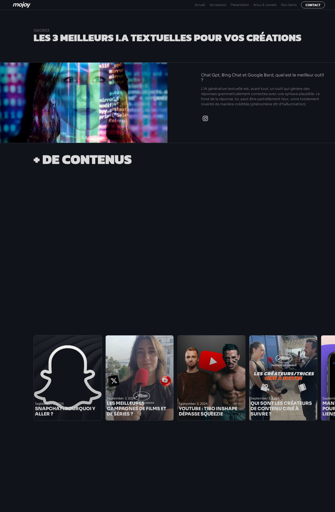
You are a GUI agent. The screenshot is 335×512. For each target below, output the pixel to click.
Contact (313, 5)
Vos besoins (217, 4)
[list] (150, 378)
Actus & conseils (265, 4)
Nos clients (289, 4)
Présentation (240, 4)
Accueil (200, 4)
